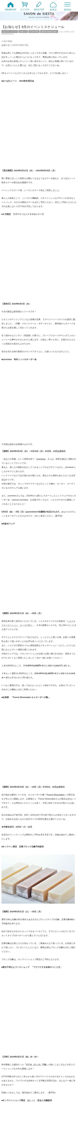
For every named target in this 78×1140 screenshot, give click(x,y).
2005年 (45, 1119)
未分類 (9, 1023)
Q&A (44, 992)
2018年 (9, 1094)
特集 (44, 1023)
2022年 (9, 1086)
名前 (6, 944)
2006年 (9, 1119)
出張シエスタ (48, 1010)
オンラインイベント (14, 995)
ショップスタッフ (66, 32)
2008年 (9, 1115)
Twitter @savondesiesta (14, 802)
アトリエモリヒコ (46, 831)
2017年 (45, 1094)
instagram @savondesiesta (16, 798)
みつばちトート (49, 1004)
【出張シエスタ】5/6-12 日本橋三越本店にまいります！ (27, 1052)
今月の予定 (34, 32)
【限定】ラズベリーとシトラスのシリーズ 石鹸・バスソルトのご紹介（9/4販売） (57, 892)
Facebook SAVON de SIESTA (17, 810)
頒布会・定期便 (12, 1029)
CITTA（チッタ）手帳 (36, 622)
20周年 (9, 992)
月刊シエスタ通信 (50, 1020)
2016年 (9, 1098)
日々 (44, 1017)
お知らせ (23, 32)
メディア (9, 1007)
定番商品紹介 (11, 1017)
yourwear (40, 238)
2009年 (45, 1111)
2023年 (45, 1082)
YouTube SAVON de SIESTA (17, 806)
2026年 (9, 1078)
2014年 (9, 1103)
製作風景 (46, 1026)
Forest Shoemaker (56, 426)
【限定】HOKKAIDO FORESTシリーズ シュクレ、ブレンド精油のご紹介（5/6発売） (39, 1055)
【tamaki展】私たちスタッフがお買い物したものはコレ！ (27, 1061)
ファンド (9, 1004)
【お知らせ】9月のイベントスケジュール (33, 27)
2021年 (45, 1086)
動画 (8, 1014)
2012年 (9, 1107)
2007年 (45, 1115)
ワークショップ (49, 1007)
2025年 (45, 1078)
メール (7, 954)
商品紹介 (46, 1014)
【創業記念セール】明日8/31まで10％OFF (20, 891)
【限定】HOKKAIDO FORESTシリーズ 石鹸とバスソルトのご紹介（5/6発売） (36, 1065)
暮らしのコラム (12, 1020)
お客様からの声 (49, 998)
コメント (8, 916)
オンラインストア (10, 32)
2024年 (9, 1082)
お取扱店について (13, 998)
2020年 (9, 1090)
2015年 (45, 1098)
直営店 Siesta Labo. (49, 32)
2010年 (9, 1111)
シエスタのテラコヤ (50, 1001)
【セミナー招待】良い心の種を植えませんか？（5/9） (26, 1058)
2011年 (45, 1107)
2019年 (45, 1090)
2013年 (45, 1103)
